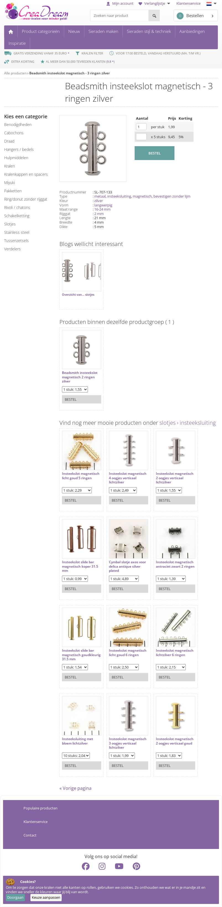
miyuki (9, 182)
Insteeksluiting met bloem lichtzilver (77, 741)
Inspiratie (17, 43)
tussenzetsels (16, 240)
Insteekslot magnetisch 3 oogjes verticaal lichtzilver (128, 743)
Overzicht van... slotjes (78, 295)
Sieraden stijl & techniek (149, 31)
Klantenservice (188, 3)
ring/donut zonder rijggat (25, 199)
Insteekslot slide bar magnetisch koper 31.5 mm (80, 566)
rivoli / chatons (17, 207)
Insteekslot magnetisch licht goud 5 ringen (81, 475)
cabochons (13, 132)
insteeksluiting (119, 196)
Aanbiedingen (192, 31)
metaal (100, 196)
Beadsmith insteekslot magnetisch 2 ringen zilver (80, 377)
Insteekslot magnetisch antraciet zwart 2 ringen (175, 564)
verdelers (12, 248)
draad (9, 141)
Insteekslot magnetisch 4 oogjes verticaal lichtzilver (128, 477)
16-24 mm (102, 209)
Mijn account (120, 3)
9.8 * (110, 61)
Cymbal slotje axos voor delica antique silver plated (127, 566)
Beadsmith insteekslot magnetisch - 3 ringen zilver (69, 73)
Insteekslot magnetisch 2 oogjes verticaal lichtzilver (175, 477)
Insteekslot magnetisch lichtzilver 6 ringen (175, 652)
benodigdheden (18, 124)
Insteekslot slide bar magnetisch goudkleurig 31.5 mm (81, 654)
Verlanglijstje (155, 3)
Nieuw (74, 31)
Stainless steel (16, 232)
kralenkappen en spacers (26, 174)
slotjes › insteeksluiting (188, 422)
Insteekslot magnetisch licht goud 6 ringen (128, 652)
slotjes (10, 224)
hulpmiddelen (16, 157)
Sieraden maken (103, 31)
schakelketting (16, 215)
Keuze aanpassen (46, 897)
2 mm (99, 213)
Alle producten (15, 73)
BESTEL (154, 153)
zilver (98, 200)
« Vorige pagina (75, 788)
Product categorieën (41, 31)
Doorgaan (15, 897)
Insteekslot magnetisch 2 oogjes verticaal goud (175, 741)
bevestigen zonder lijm (171, 196)
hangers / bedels (19, 149)
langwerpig (103, 205)
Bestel (71, 399)
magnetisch (142, 196)
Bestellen (190, 15)
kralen (9, 166)
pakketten (13, 190)
